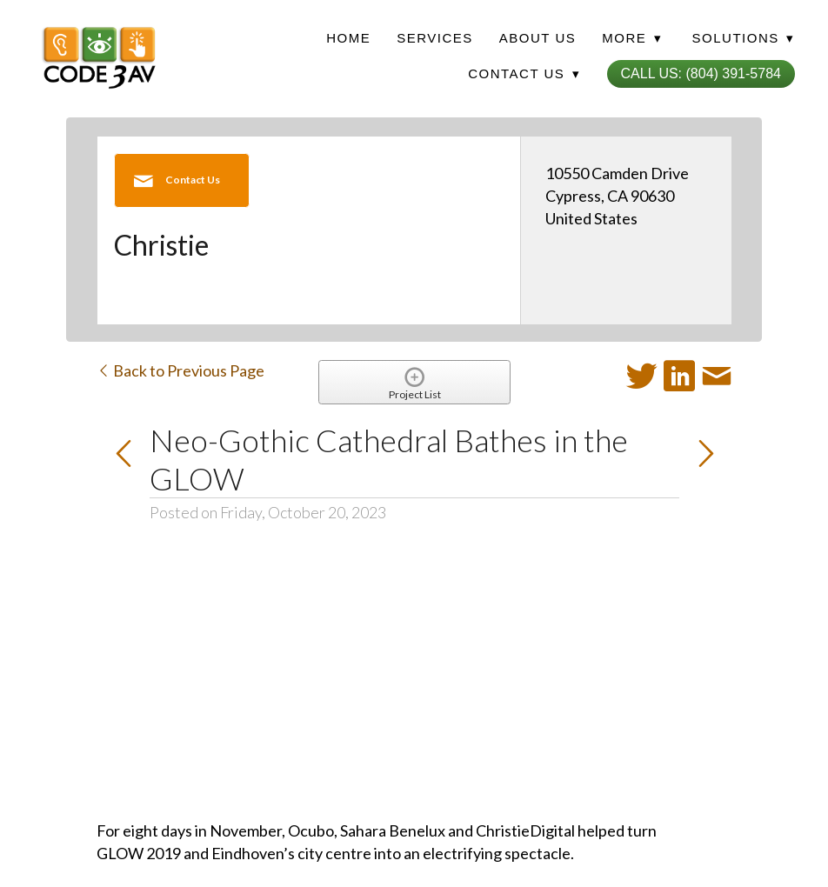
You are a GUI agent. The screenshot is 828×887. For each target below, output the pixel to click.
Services (435, 37)
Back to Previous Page (180, 370)
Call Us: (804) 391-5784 (701, 73)
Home (348, 37)
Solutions (743, 37)
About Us (537, 37)
